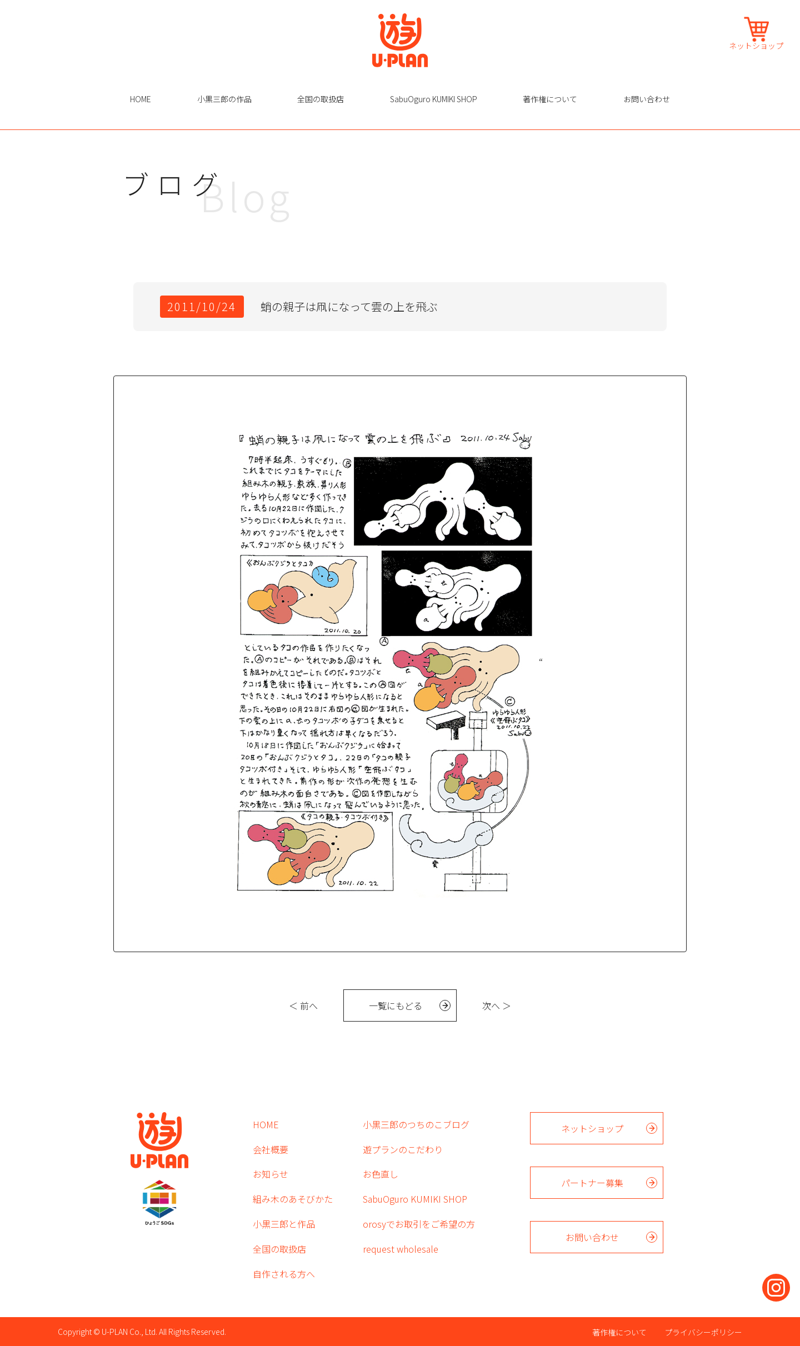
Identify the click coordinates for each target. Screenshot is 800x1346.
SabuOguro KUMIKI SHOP (433, 98)
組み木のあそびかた (293, 1198)
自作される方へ (284, 1273)
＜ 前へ (303, 1005)
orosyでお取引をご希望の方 (419, 1223)
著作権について (550, 98)
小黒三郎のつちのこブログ (416, 1124)
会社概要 (270, 1149)
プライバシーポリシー (703, 1332)
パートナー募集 (592, 1182)
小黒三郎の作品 (224, 98)
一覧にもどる (395, 1005)
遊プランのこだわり (403, 1149)
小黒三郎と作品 (284, 1223)
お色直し (380, 1173)
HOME (140, 98)
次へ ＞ (496, 1005)
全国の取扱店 (320, 98)
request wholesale (400, 1248)
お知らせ (270, 1173)
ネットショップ (756, 44)
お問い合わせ (646, 98)
